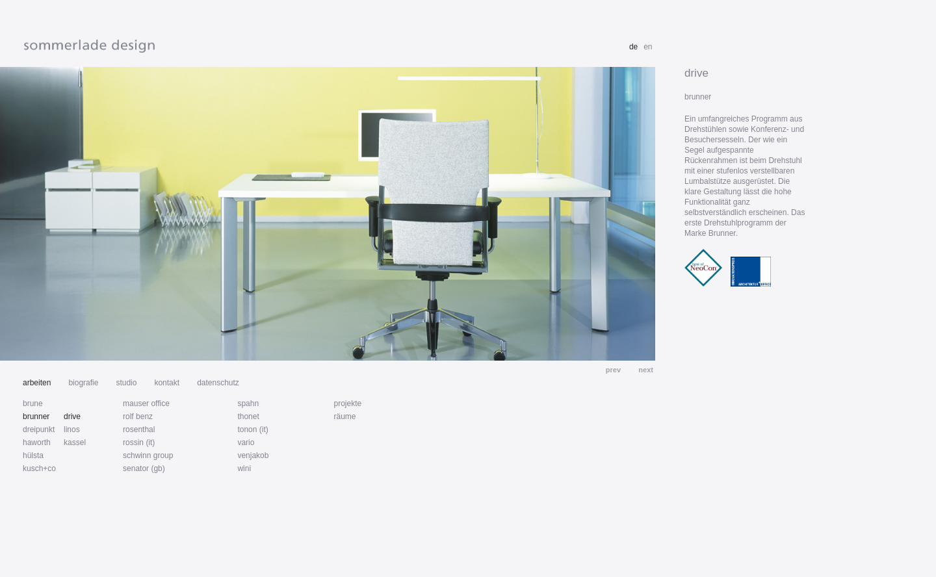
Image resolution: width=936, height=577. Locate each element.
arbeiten (37, 382)
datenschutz (218, 382)
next (644, 370)
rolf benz (138, 416)
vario (245, 442)
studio (126, 382)
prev (614, 370)
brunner (36, 416)
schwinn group (148, 455)
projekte (347, 403)
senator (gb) (144, 468)
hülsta (33, 455)
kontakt (166, 382)
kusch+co (39, 468)
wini (244, 468)
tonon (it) (252, 429)
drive (72, 416)
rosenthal (139, 429)
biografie (83, 382)
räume (344, 416)
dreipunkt (39, 429)
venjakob (252, 455)
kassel (75, 442)
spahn (248, 403)
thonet (248, 416)
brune (33, 403)
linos (72, 429)
